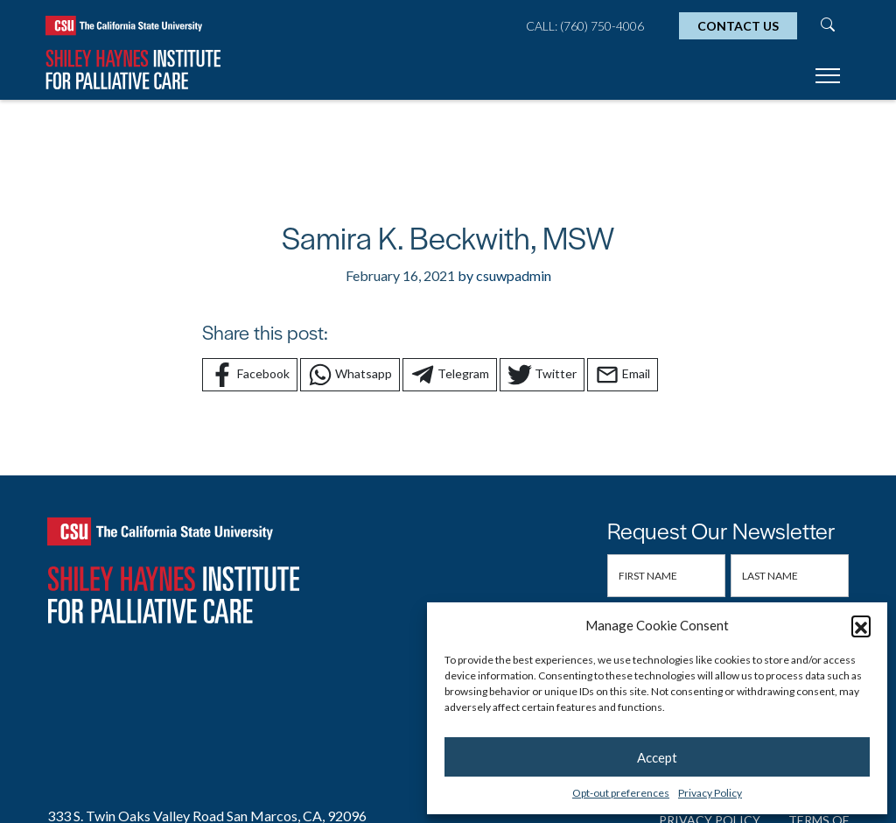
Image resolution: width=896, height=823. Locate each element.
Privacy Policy (710, 792)
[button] (861, 625)
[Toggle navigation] (827, 78)
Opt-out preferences (620, 792)
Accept (657, 757)
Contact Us (738, 25)
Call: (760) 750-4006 (585, 25)
